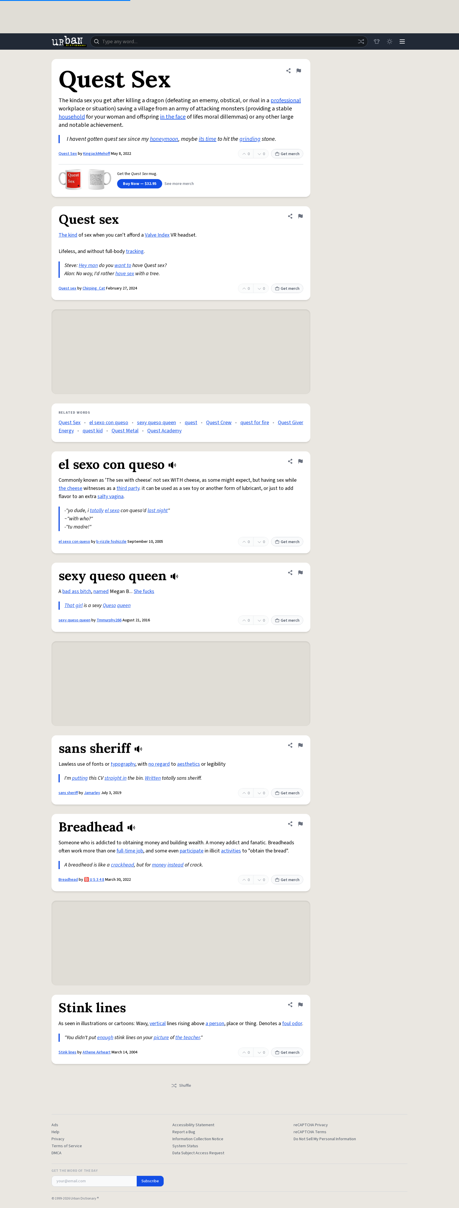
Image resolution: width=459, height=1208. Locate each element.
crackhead (122, 865)
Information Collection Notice (197, 1139)
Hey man (88, 265)
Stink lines (67, 1052)
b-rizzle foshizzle (111, 542)
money (159, 865)
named (101, 591)
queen (124, 605)
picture (161, 1037)
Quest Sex (68, 154)
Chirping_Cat (94, 288)
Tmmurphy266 (109, 620)
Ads (55, 1125)
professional (285, 100)
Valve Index (157, 235)
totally (97, 510)
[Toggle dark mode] (389, 41)
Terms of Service (67, 1146)
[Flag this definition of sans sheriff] (300, 745)
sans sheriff (68, 793)
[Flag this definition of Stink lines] (300, 1004)
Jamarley (92, 793)
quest (191, 422)
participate (191, 851)
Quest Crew (219, 422)
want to (122, 265)
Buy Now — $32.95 (139, 184)
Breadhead (68, 880)
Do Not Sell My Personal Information (325, 1139)
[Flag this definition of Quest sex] (300, 216)
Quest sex (67, 288)
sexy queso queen (156, 422)
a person (214, 1023)
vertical (158, 1023)
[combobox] (229, 41)
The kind (68, 235)
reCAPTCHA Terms (310, 1132)
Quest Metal (125, 430)
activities (231, 851)
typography (123, 764)
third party (128, 488)
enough (105, 1037)
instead (175, 865)
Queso (109, 605)
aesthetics (188, 764)
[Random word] (360, 41)
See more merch (179, 184)
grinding (250, 139)
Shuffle (181, 1086)
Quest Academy (164, 430)
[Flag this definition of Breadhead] (300, 824)
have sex (124, 273)
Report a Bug (183, 1132)
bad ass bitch (76, 591)
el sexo (112, 510)
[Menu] (402, 41)
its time (207, 139)
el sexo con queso (108, 422)
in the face (173, 117)
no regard (159, 764)
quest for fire (254, 422)
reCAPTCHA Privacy (311, 1125)
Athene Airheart (97, 1052)
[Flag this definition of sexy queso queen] (300, 572)
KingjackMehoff (96, 154)
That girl (73, 605)
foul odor (292, 1023)
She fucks (144, 591)
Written (153, 778)
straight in (115, 778)
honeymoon (164, 139)
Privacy (58, 1139)
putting (80, 778)
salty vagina (110, 496)
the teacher (187, 1037)
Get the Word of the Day (75, 1171)
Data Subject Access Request (198, 1153)
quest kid (93, 430)
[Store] (376, 41)
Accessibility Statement (193, 1125)
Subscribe (150, 1181)
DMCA (56, 1153)
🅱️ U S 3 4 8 (94, 880)
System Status (185, 1146)
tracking (135, 251)
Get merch (287, 154)
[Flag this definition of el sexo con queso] (300, 461)
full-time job (130, 851)
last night (158, 510)
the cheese (70, 488)
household (72, 117)
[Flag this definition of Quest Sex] (298, 70)
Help (55, 1132)
